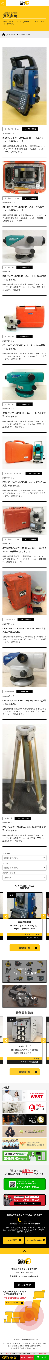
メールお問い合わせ (34, 1240)
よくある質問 (11, 1240)
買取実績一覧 (24, 948)
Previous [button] (5, 916)
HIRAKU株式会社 (28, 1339)
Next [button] (43, 916)
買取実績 (12, 35)
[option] (24, 916)
